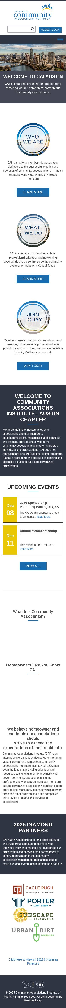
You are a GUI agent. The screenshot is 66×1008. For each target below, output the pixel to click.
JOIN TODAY (33, 366)
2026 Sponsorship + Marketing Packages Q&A (39, 505)
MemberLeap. (33, 1000)
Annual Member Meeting (38, 531)
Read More (44, 516)
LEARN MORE (33, 192)
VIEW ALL (33, 566)
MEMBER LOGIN (50, 29)
